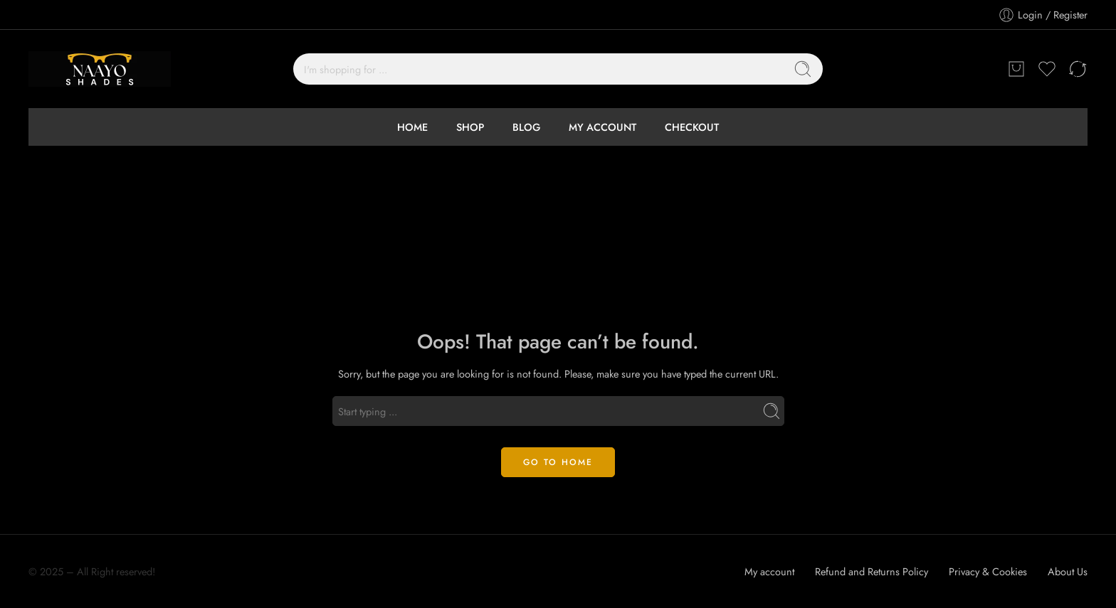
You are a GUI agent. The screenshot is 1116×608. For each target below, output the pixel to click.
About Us (1068, 571)
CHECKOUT (692, 126)
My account (769, 571)
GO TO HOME (558, 462)
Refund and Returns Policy (871, 571)
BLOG (526, 126)
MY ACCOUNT (602, 126)
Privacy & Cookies (988, 571)
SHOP (470, 126)
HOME (412, 126)
